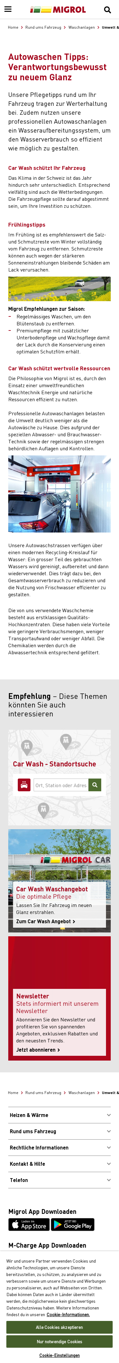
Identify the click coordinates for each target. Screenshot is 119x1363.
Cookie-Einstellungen (59, 1355)
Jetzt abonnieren (38, 1050)
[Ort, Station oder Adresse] (61, 785)
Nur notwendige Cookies (60, 1341)
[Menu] (8, 10)
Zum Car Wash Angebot (45, 921)
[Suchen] (95, 785)
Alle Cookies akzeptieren (59, 1327)
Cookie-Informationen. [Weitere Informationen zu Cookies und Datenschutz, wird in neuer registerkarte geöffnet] (68, 1314)
